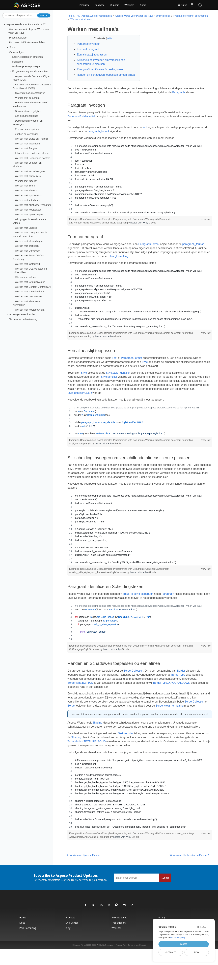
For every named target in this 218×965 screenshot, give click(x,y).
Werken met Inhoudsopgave (30, 171)
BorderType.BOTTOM (96, 690)
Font (114, 366)
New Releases (119, 933)
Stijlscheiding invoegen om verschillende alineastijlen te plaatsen (100, 62)
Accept (183, 944)
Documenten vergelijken (28, 111)
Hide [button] (107, 38)
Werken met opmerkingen (29, 214)
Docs (22, 938)
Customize (171, 952)
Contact (142, 961)
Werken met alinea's (26, 190)
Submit (165, 893)
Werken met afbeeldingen (29, 241)
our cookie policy (177, 937)
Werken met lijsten (25, 185)
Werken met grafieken (27, 245)
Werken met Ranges (26, 148)
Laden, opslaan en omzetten (27, 56)
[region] (134, 187)
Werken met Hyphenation (28, 195)
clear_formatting (169, 264)
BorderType (178, 682)
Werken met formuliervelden (30, 282)
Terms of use (133, 961)
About (143, 5)
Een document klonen (26, 116)
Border (181, 678)
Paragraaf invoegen (88, 43)
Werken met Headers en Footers (32, 158)
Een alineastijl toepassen (91, 54)
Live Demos (71, 938)
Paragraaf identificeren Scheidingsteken (100, 69)
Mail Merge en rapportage (26, 66)
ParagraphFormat (148, 252)
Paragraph (188, 96)
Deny (196, 952)
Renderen (17, 61)
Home (70, 15)
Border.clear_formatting (81, 717)
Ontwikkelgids (16, 52)
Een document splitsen (27, 129)
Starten (13, 47)
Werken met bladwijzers (28, 176)
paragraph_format (105, 139)
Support (114, 5)
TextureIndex (125, 749)
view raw (195, 227)
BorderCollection (133, 678)
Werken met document (27, 98)
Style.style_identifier (117, 380)
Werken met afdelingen (27, 143)
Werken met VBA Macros (28, 296)
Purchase (99, 5)
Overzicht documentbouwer (30, 93)
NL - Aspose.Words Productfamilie (94, 15)
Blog (67, 943)
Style (144, 370)
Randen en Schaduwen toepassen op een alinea (101, 76)
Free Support (119, 938)
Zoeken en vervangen (26, 134)
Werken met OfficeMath (27, 250)
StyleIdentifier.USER (129, 401)
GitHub (151, 230)
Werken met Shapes (26, 227)
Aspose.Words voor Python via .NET (25, 24)
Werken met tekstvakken (28, 209)
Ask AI (43, 15)
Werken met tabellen (26, 181)
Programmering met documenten (29, 71)
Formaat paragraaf (87, 49)
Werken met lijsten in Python (82, 870)
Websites (129, 5)
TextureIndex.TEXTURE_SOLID (99, 757)
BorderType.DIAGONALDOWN (85, 694)
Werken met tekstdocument (29, 309)
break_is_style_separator (137, 601)
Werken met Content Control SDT (33, 287)
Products (84, 5)
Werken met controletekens (29, 291)
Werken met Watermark (27, 263)
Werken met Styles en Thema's (31, 138)
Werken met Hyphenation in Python (179, 870)
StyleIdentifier (108, 384)
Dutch (182, 5)
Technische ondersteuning (23, 319)
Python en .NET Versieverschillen (27, 42)
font (144, 135)
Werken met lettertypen (27, 200)
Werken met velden (25, 277)
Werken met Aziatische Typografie (33, 205)
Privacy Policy (121, 961)
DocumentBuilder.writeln (81, 124)
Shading (97, 738)
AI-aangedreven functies (22, 314)
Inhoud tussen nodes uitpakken (31, 153)
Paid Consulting (27, 943)
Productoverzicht (18, 37)
